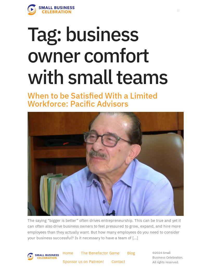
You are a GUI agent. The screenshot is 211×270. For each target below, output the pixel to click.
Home (68, 252)
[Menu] (178, 10)
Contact (118, 261)
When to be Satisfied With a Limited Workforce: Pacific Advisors (92, 99)
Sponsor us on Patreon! (83, 261)
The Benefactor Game (100, 252)
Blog (131, 252)
